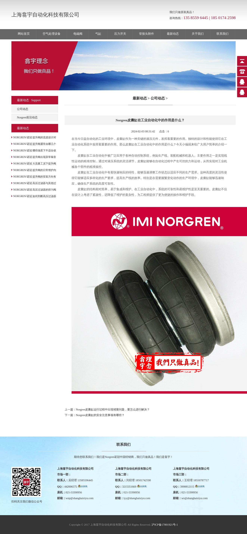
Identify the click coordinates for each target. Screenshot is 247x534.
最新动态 (173, 33)
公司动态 (22, 109)
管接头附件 (146, 33)
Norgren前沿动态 (27, 117)
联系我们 (223, 33)
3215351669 (129, 486)
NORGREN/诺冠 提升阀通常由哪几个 (34, 144)
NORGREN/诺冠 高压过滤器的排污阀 (34, 189)
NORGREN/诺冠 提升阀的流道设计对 (34, 137)
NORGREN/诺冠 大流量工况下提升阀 (34, 163)
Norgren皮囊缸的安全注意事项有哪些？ (100, 415)
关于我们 (198, 33)
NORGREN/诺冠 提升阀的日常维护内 (34, 170)
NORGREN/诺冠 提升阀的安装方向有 (34, 176)
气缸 (98, 33)
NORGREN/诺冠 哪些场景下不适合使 (34, 150)
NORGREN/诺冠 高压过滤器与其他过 (34, 183)
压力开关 (120, 33)
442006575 (70, 486)
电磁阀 (77, 33)
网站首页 (24, 33)
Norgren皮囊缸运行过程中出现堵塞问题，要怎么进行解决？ (113, 409)
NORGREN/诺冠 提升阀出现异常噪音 (34, 157)
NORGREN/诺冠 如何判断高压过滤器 (34, 196)
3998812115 (187, 486)
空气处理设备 (52, 33)
